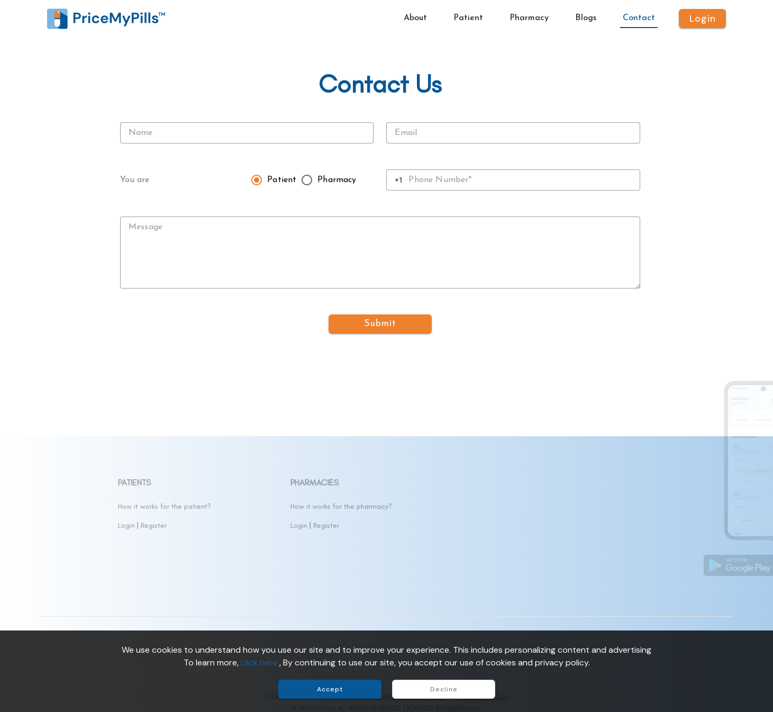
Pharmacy (336, 180)
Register (256, 525)
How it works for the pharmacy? (443, 506)
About (57, 506)
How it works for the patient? (266, 506)
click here (260, 662)
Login (228, 525)
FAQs (55, 563)
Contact (61, 544)
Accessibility (67, 582)
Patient (281, 180)
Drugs (56, 525)
